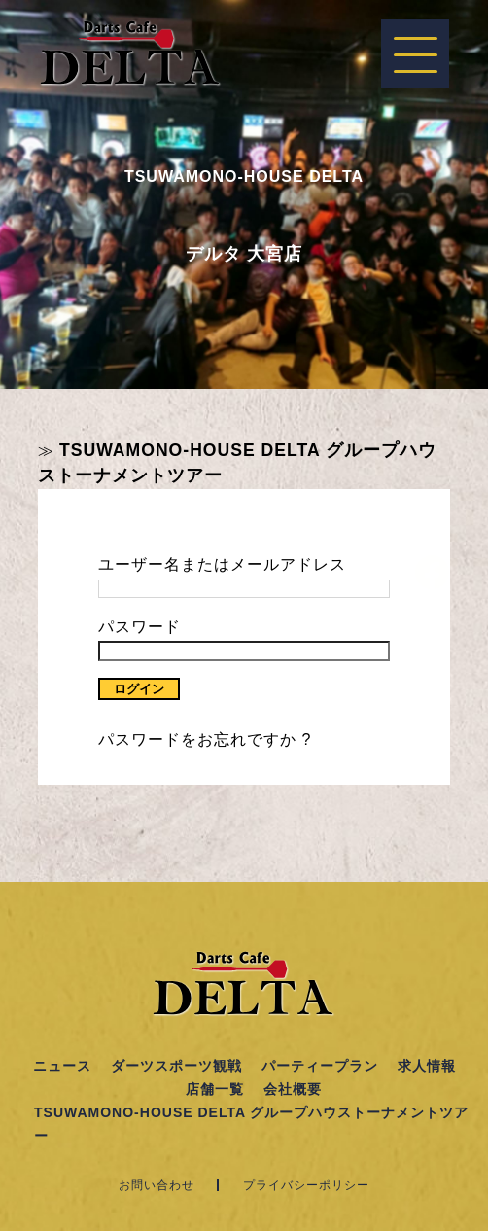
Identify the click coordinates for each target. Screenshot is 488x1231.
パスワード (139, 626)
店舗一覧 (215, 1089)
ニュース (62, 1065)
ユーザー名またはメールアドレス (222, 564)
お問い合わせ (156, 1185)
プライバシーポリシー (306, 1185)
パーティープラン (319, 1065)
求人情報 (427, 1065)
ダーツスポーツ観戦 (176, 1065)
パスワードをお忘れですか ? (204, 739)
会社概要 (292, 1089)
